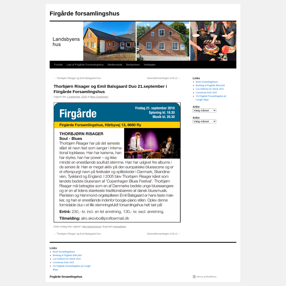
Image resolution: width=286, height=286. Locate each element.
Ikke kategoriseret (91, 226)
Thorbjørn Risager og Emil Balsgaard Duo (77, 78)
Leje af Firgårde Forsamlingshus (85, 64)
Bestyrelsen (133, 64)
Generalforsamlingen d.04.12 (164, 78)
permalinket (119, 226)
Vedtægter (150, 64)
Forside (58, 64)
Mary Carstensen (99, 96)
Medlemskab (115, 64)
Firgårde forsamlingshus (85, 13)
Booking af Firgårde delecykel (210, 85)
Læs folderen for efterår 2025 (210, 89)
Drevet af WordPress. (207, 276)
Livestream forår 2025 (206, 92)
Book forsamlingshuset (207, 81)
